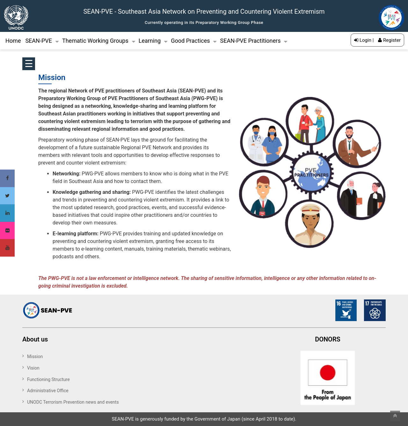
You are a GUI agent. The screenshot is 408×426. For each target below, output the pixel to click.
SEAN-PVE (38, 40)
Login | (364, 40)
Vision (33, 368)
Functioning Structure (48, 379)
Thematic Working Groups (95, 40)
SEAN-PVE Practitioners (250, 40)
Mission (35, 356)
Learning (150, 40)
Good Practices (190, 40)
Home (13, 40)
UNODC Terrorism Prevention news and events (73, 402)
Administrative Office (48, 390)
